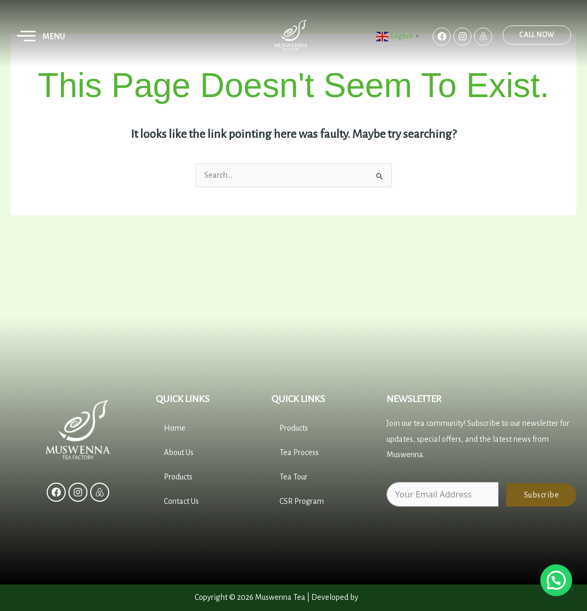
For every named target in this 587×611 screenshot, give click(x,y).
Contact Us (181, 501)
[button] (26, 36)
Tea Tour (293, 477)
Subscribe (541, 495)
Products (178, 477)
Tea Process (299, 452)
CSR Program (301, 501)
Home (175, 428)
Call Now (545, 34)
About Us (179, 452)
